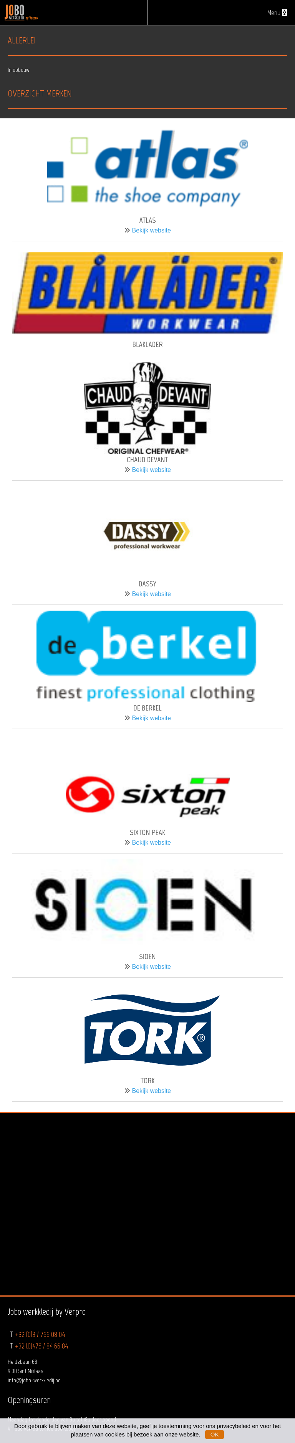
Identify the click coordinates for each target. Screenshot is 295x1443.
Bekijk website (151, 230)
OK (214, 1434)
